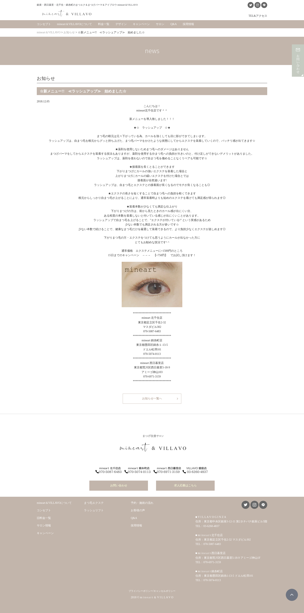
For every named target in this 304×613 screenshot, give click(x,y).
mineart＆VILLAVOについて (74, 24)
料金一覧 (103, 24)
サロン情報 (44, 525)
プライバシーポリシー (141, 591)
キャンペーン (141, 24)
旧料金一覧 (44, 518)
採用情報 (188, 24)
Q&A (173, 24)
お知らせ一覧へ (152, 398)
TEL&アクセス (257, 15)
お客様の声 (138, 510)
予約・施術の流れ (142, 502)
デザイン (121, 24)
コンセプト (44, 24)
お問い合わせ (118, 485)
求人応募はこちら (185, 485)
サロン (160, 24)
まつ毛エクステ (94, 502)
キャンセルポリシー (164, 591)
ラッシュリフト (94, 510)
